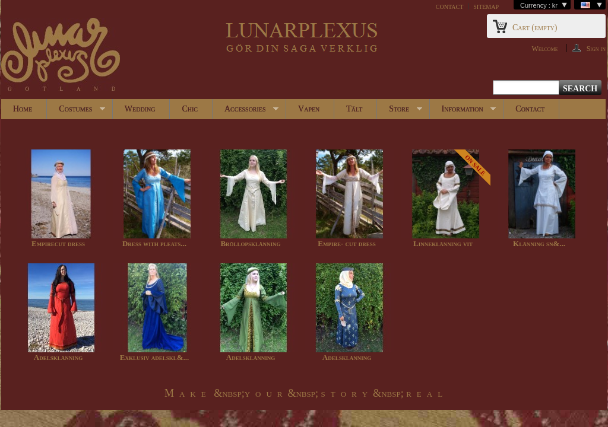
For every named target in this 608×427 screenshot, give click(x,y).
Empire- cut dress (347, 243)
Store (399, 111)
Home (22, 108)
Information (463, 111)
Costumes (76, 111)
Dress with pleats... (154, 243)
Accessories (245, 111)
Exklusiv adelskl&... (154, 357)
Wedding (140, 108)
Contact (529, 108)
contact (449, 6)
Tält (354, 108)
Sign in (596, 48)
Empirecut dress (58, 243)
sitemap (486, 6)
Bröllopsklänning (250, 243)
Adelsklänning (58, 357)
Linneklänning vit (443, 243)
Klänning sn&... (539, 243)
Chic (190, 108)
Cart (534, 27)
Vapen (308, 108)
